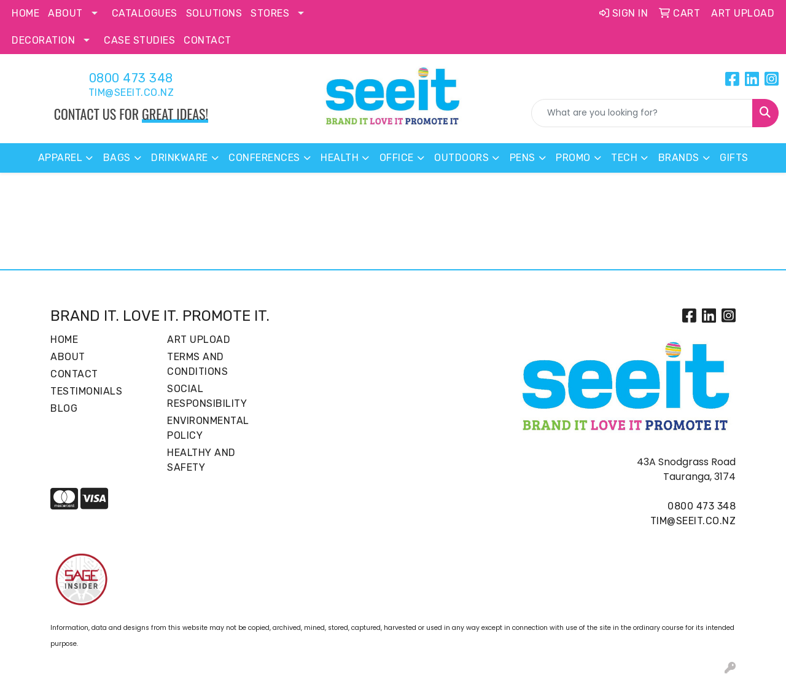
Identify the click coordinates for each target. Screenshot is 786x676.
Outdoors (461, 157)
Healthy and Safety (201, 460)
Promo (573, 157)
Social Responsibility (207, 396)
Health (340, 157)
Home (25, 13)
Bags (117, 157)
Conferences (264, 157)
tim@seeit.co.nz (131, 92)
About (65, 13)
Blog (63, 408)
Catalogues (144, 13)
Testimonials (86, 391)
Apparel (60, 157)
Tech (624, 157)
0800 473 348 (131, 78)
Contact (208, 40)
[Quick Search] (642, 113)
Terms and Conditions (197, 364)
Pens (522, 157)
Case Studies (139, 40)
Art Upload (198, 339)
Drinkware (179, 157)
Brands (678, 157)
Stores (270, 13)
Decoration (43, 40)
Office (396, 157)
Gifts (734, 157)
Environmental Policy (208, 428)
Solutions (214, 13)
